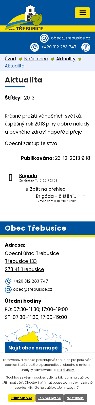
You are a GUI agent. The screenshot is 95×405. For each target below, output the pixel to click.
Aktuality (65, 59)
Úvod (10, 59)
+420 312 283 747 (59, 47)
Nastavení (75, 398)
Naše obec (36, 59)
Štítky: (13, 97)
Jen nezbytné (49, 398)
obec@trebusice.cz (70, 38)
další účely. (66, 370)
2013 (29, 97)
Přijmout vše (21, 398)
